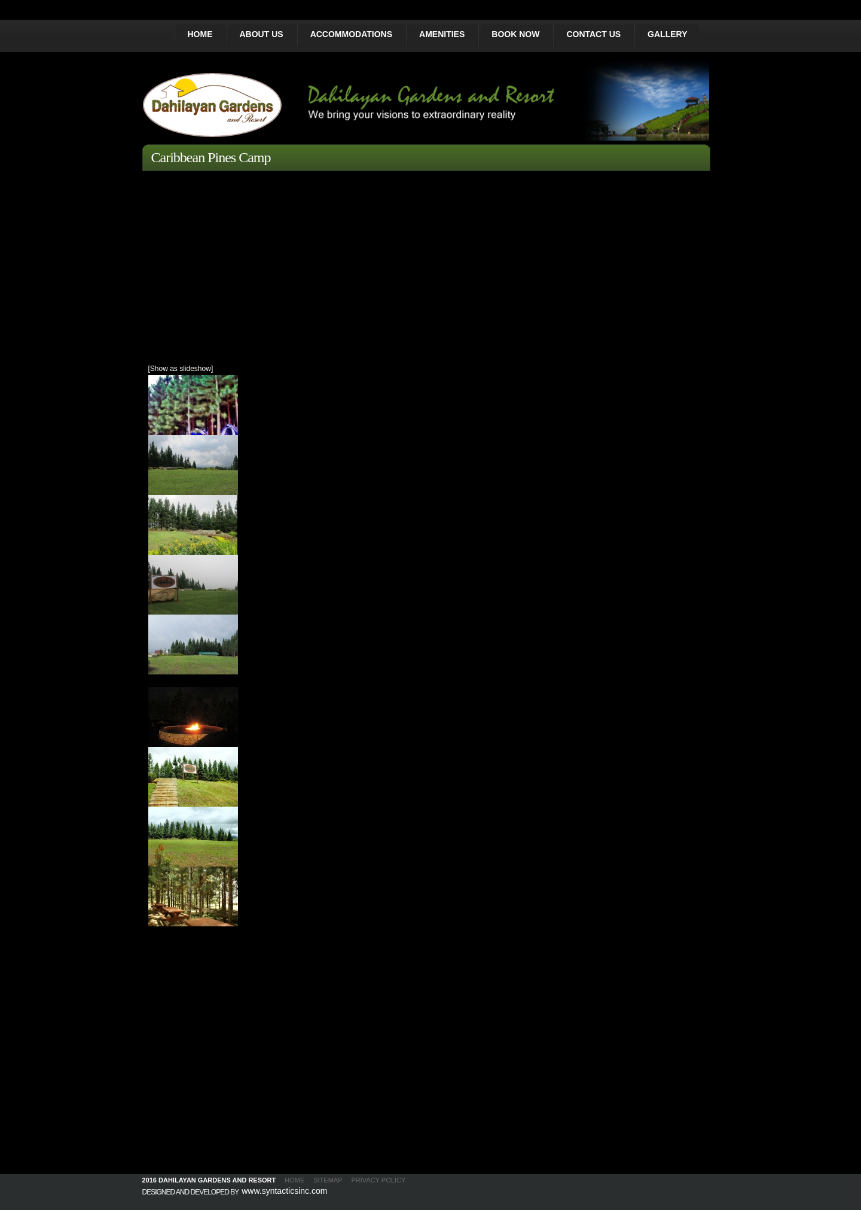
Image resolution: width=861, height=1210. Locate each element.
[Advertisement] (433, 260)
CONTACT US (593, 34)
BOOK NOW (515, 34)
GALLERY (667, 34)
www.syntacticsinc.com (284, 1191)
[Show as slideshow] (180, 368)
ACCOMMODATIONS (351, 34)
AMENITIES (442, 34)
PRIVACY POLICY (379, 1180)
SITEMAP (327, 1180)
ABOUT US (261, 34)
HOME (200, 34)
